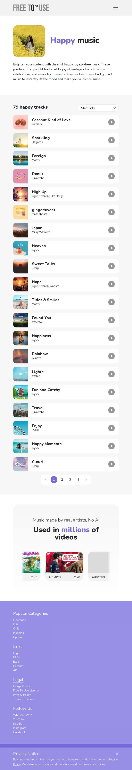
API (15, 670)
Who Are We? (22, 715)
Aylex (35, 250)
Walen (36, 376)
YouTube (19, 719)
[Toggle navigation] (116, 7)
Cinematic (19, 620)
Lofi (15, 624)
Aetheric (37, 124)
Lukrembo (38, 178)
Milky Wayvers (41, 232)
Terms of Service (24, 699)
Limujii (36, 268)
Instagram (19, 728)
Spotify (17, 724)
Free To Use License (26, 690)
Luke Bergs (56, 196)
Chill (16, 629)
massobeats (39, 214)
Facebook (19, 732)
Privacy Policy (22, 695)
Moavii (36, 160)
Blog (16, 662)
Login (16, 653)
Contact (18, 666)
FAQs (16, 657)
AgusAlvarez (40, 196)
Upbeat (18, 637)
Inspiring (18, 633)
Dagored (37, 142)
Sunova (36, 358)
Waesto (54, 286)
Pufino (36, 430)
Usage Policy (21, 686)
